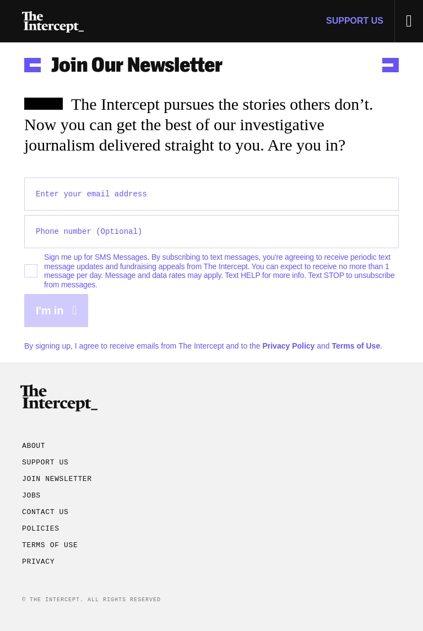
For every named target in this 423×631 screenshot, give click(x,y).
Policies (40, 529)
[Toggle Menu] (409, 21)
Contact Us (45, 512)
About (33, 446)
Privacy (38, 562)
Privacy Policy (288, 345)
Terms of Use (356, 345)
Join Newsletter (57, 479)
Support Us (354, 20)
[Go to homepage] (53, 21)
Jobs (31, 496)
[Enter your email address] (211, 194)
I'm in (56, 310)
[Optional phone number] (211, 231)
